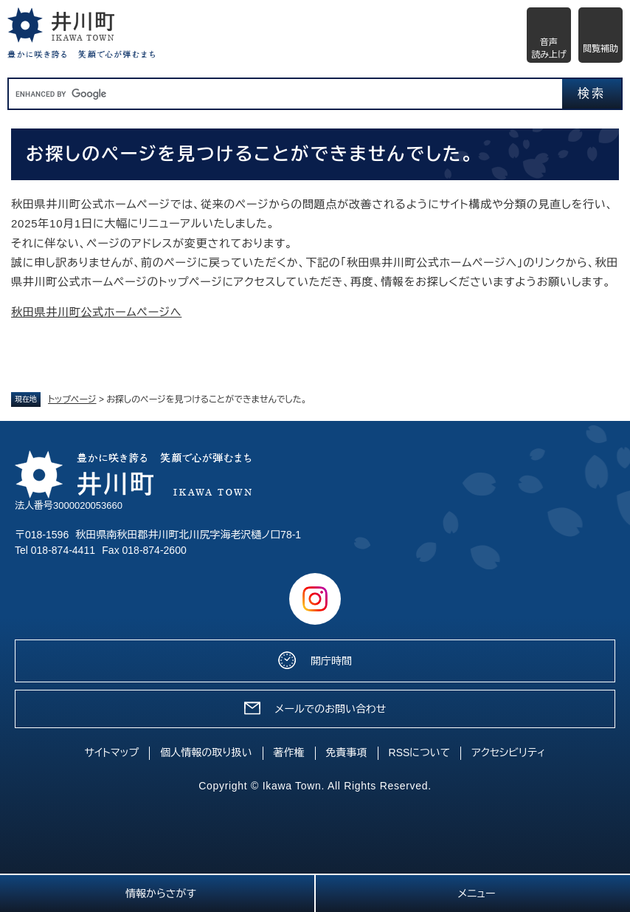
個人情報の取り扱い (206, 752)
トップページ (72, 399)
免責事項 (346, 752)
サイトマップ (112, 752)
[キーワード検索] (285, 94)
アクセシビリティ (508, 752)
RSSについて (420, 752)
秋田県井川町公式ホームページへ (96, 312)
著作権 (289, 752)
